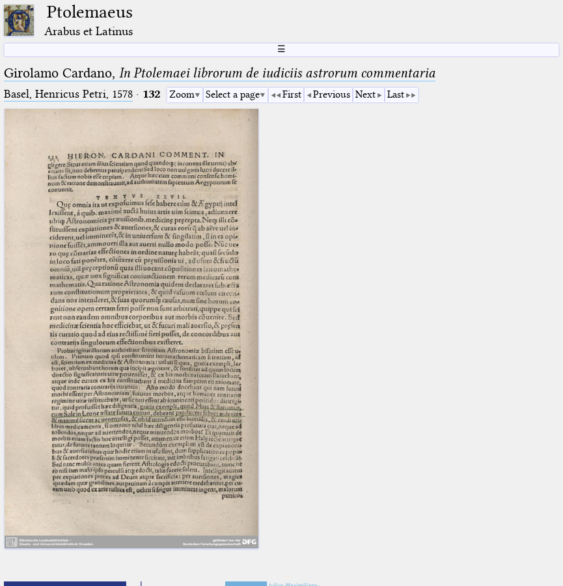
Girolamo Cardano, (219, 73)
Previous (331, 94)
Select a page (233, 94)
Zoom (182, 94)
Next (365, 94)
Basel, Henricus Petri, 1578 (68, 94)
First (291, 94)
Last (395, 94)
